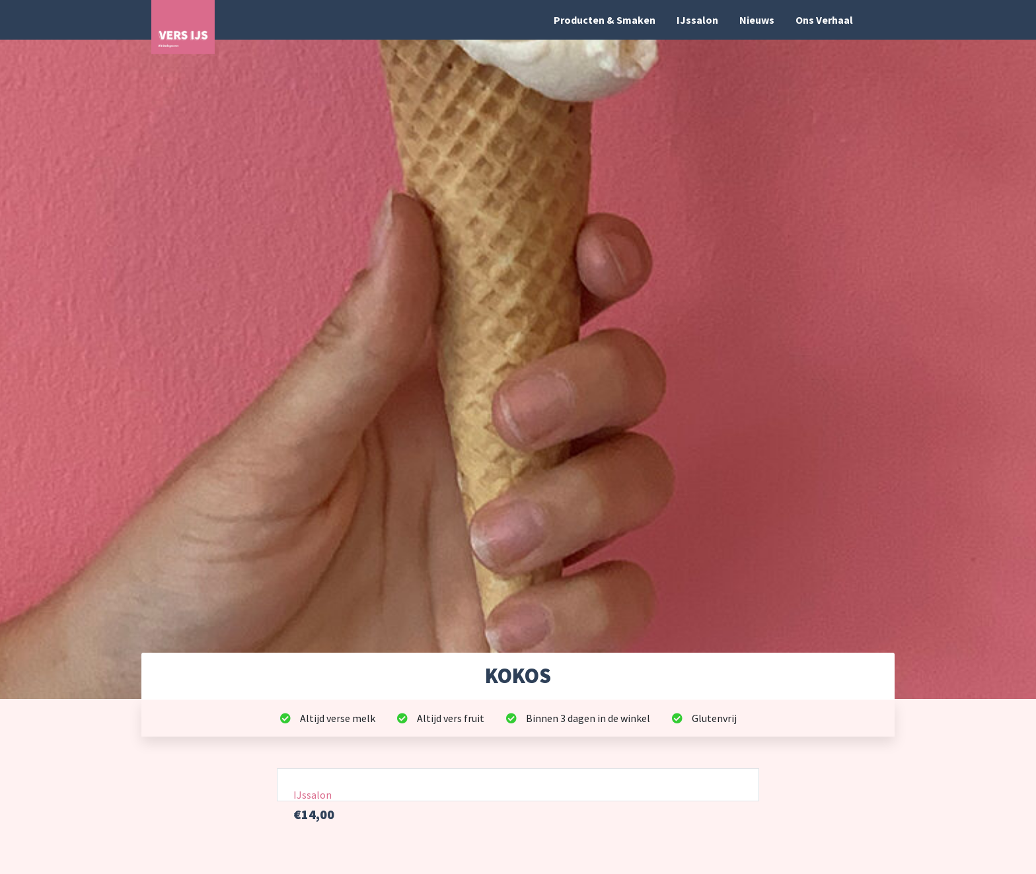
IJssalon (697, 19)
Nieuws (756, 19)
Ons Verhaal (824, 19)
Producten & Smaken (604, 19)
